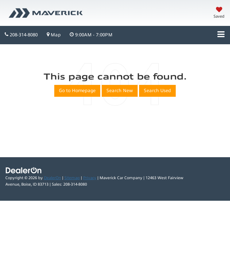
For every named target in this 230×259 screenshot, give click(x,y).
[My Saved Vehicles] (219, 13)
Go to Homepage (77, 90)
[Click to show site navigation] (221, 35)
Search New (119, 90)
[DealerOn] (23, 170)
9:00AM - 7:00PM (91, 34)
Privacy (89, 178)
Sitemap (72, 178)
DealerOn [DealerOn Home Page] (52, 178)
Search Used (157, 90)
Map (54, 34)
